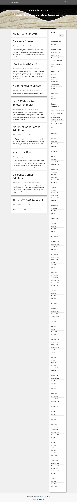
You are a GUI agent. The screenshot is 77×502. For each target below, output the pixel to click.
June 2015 (53, 386)
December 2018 (55, 280)
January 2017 (54, 337)
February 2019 (54, 275)
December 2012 (55, 463)
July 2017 (53, 321)
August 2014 (54, 411)
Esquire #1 (53, 74)
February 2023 (54, 192)
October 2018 (54, 285)
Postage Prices (55, 55)
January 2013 (54, 460)
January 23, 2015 (17, 46)
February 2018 (54, 303)
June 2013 (53, 447)
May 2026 (53, 136)
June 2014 (53, 416)
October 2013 (54, 437)
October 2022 (54, 203)
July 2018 (53, 290)
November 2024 (55, 167)
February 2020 (54, 254)
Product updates (55, 91)
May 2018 (53, 295)
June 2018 (53, 293)
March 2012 (54, 486)
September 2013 (55, 440)
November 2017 (55, 311)
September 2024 (55, 169)
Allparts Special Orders (26, 63)
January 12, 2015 (17, 68)
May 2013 (53, 450)
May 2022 (53, 210)
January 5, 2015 (17, 157)
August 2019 (54, 262)
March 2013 (54, 455)
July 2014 (53, 414)
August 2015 (54, 380)
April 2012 (53, 483)
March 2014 (54, 424)
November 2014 (55, 404)
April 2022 (53, 213)
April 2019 (53, 270)
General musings (55, 84)
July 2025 (53, 154)
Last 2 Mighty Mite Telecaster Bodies (23, 102)
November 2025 (55, 146)
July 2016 (53, 352)
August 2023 (54, 182)
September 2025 (55, 149)
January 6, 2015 (17, 109)
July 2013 (53, 445)
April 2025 (53, 159)
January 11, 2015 (17, 90)
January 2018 (54, 306)
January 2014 (54, 429)
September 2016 (55, 347)
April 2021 (53, 231)
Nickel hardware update (27, 86)
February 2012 (54, 489)
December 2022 (55, 198)
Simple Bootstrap (42, 496)
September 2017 (55, 316)
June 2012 (53, 478)
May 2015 (53, 388)
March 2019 (54, 272)
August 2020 (54, 246)
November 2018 (55, 283)
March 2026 (54, 141)
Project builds (54, 93)
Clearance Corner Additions (23, 176)
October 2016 (54, 344)
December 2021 (55, 216)
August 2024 (54, 172)
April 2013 (53, 453)
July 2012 (53, 476)
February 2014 (54, 427)
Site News (53, 98)
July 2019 (53, 265)
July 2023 (53, 185)
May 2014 (53, 419)
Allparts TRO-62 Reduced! (28, 200)
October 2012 (54, 468)
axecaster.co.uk (14, 2)
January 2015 (54, 398)
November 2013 (55, 435)
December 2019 (55, 257)
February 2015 (54, 396)
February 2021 (54, 236)
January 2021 (54, 239)
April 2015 (53, 391)
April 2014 (53, 422)
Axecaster (26, 46)
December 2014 (55, 401)
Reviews (53, 96)
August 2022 (54, 208)
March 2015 (54, 393)
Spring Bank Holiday (56, 52)
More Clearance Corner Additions (26, 128)
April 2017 (53, 329)
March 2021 (54, 234)
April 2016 (53, 360)
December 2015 (55, 370)
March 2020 (54, 252)
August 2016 (54, 350)
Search (53, 32)
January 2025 (54, 162)
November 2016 (55, 342)
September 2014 (55, 409)
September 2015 (55, 378)
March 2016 (54, 362)
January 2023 (54, 195)
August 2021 (54, 221)
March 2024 (54, 177)
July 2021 (53, 223)
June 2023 (53, 187)
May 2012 (53, 481)
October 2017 (54, 313)
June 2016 (53, 355)
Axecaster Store (55, 44)
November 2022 (55, 200)
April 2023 (53, 190)
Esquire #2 (53, 77)
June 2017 (53, 324)
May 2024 (53, 174)
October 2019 (54, 259)
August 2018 (54, 288)
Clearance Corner (23, 41)
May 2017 (53, 326)
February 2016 (54, 365)
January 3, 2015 (17, 182)
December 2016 (55, 339)
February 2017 (54, 334)
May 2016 (53, 357)
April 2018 (53, 298)
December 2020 (55, 241)
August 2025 (54, 151)
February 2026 (54, 143)
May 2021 (53, 228)
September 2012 (55, 471)
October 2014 (54, 406)
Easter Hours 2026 (55, 58)
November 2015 (55, 373)
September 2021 (55, 218)
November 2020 (55, 244)
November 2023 (55, 180)
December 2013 (55, 432)
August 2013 (54, 442)
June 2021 (53, 226)
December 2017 (55, 308)
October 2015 (54, 375)
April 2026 (53, 138)
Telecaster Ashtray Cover (57, 110)
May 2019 (53, 267)
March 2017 (54, 331)
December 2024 (55, 164)
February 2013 (54, 458)
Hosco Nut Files (22, 152)
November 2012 (55, 465)
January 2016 (54, 368)
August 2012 (54, 473)
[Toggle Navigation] (65, 2)
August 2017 (54, 319)
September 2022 (55, 205)
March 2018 (54, 301)
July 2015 (53, 383)
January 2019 (54, 277)
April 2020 (53, 249)
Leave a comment (35, 46)
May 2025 (53, 156)
